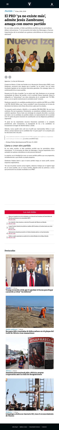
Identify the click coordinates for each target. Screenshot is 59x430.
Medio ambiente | (12, 329)
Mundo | (9, 288)
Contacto (44, 426)
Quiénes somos (23, 426)
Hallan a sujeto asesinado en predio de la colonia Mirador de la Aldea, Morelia (28, 236)
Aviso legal (15, 426)
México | (9, 371)
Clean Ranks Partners (34, 426)
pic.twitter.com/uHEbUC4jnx (30, 138)
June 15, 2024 (33, 142)
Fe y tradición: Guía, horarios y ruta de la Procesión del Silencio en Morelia (27, 222)
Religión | (9, 412)
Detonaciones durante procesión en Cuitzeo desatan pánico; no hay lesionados (29, 232)
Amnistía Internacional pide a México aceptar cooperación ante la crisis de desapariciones (25, 374)
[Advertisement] (29, 188)
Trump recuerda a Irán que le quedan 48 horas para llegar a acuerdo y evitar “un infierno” (29, 291)
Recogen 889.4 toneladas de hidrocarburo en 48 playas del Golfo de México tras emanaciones (30, 332)
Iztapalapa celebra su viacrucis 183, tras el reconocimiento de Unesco (30, 415)
